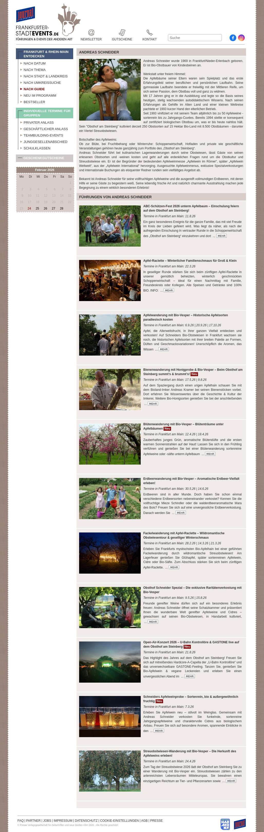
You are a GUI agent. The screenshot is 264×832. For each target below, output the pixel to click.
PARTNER (33, 820)
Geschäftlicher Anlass (43, 128)
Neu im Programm (37, 94)
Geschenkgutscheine (41, 159)
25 (37, 208)
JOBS (47, 820)
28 (61, 208)
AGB (144, 820)
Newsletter (91, 32)
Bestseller (31, 101)
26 (45, 208)
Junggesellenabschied (43, 141)
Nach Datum (32, 62)
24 (29, 208)
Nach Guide (31, 88)
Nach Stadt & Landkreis (43, 75)
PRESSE (156, 820)
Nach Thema (32, 69)
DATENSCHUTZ (86, 820)
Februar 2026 (44, 170)
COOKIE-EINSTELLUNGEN (119, 820)
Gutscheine (122, 32)
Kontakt (150, 32)
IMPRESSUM (63, 820)
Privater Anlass (36, 121)
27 (53, 208)
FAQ (20, 820)
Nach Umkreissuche (39, 82)
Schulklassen (34, 147)
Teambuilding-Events (40, 134)
